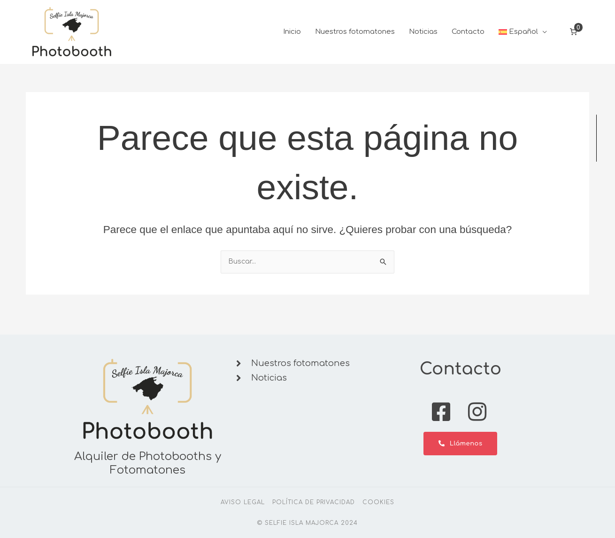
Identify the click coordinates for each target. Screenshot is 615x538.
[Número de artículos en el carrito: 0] (574, 38)
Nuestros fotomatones (355, 37)
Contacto (468, 37)
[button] (523, 37)
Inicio (292, 37)
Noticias (423, 37)
